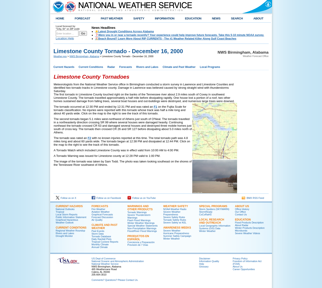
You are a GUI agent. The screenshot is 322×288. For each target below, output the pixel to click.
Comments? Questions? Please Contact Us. (115, 280)
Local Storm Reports (67, 214)
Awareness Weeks (177, 227)
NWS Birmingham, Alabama (84, 56)
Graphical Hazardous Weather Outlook (67, 221)
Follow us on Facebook (106, 198)
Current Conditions (91, 67)
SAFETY (138, 18)
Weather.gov (60, 56)
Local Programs (210, 67)
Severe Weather (172, 230)
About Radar (242, 225)
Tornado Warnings (137, 212)
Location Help (65, 38)
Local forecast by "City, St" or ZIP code (68, 27)
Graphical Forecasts (102, 214)
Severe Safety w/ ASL (174, 222)
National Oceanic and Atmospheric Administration (118, 261)
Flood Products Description (249, 222)
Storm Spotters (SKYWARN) (214, 209)
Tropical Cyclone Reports (105, 241)
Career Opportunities (244, 269)
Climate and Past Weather (179, 67)
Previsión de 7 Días (138, 245)
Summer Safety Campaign (177, 236)
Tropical (60, 211)
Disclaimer (204, 258)
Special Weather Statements (143, 225)
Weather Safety (175, 206)
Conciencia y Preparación (141, 242)
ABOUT (258, 18)
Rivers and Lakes (147, 67)
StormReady (205, 211)
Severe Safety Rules (174, 217)
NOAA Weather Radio (174, 209)
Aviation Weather (101, 211)
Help (201, 264)
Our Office (240, 211)
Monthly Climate (100, 244)
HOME (60, 18)
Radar (111, 67)
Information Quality (209, 261)
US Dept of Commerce (104, 258)
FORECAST (82, 18)
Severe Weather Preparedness (172, 213)
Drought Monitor (64, 236)
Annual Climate (100, 247)
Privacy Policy (240, 258)
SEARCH (237, 18)
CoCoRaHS (205, 214)
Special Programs (213, 206)
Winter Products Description (250, 228)
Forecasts (125, 67)
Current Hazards (64, 67)
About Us (242, 206)
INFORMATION (164, 18)
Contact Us (241, 214)
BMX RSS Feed (253, 198)
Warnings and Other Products (140, 208)
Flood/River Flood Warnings (142, 231)
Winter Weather (171, 238)
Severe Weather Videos (247, 233)
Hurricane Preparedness (176, 233)
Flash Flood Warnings (139, 220)
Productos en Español (138, 238)
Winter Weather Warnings (141, 223)
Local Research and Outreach (211, 221)
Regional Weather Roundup (70, 230)
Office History (242, 209)
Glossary (204, 266)
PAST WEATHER (112, 18)
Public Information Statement (71, 217)
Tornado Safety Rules (174, 220)
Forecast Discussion (102, 217)
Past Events (98, 231)
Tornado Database (101, 236)
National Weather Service (105, 264)
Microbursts (241, 230)
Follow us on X (66, 198)
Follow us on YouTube (142, 198)
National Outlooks (65, 209)
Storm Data (98, 233)
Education (243, 219)
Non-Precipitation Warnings (142, 228)
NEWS (216, 18)
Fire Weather (98, 209)
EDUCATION (193, 18)
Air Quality (97, 220)
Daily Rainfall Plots (102, 239)
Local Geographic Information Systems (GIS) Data (215, 227)
